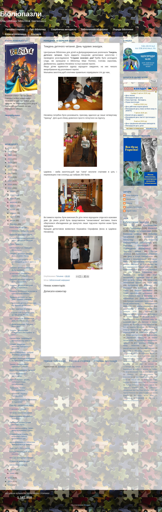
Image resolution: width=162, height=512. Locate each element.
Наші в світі (135, 379)
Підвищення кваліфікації (137, 248)
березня (14, 224)
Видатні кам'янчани (143, 290)
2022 (10, 163)
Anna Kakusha (132, 195)
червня (13, 213)
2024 (10, 155)
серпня (13, 206)
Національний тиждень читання (137, 358)
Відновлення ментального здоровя (135, 369)
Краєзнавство (150, 225)
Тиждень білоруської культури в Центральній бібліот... (23, 292)
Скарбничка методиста (63, 29)
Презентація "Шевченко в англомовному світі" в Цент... (23, 339)
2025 (10, 152)
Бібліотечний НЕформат (94, 29)
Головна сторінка (15, 29)
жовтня (13, 199)
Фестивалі (127, 288)
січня (12, 473)
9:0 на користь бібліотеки (133, 327)
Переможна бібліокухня (136, 338)
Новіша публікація (55, 360)
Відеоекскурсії (149, 366)
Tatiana (129, 203)
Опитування (153, 382)
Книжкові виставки (129, 356)
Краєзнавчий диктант (143, 377)
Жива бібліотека (131, 346)
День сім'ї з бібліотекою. (20, 448)
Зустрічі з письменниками (134, 259)
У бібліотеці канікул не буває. (22, 231)
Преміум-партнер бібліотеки (144, 325)
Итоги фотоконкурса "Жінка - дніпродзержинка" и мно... (22, 429)
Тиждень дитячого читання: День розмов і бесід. (21, 255)
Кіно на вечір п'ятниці (132, 280)
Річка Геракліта (16, 244)
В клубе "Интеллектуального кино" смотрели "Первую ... (22, 239)
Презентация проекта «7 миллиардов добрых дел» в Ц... (23, 262)
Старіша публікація (105, 360)
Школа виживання (145, 306)
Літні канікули (151, 335)
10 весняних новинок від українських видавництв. (21, 275)
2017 (10, 181)
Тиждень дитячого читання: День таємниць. (21, 269)
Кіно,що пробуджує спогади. (22, 458)
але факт (139, 364)
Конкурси (153, 314)
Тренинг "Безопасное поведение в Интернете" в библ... (22, 332)
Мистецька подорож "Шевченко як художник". (23, 401)
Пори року (152, 283)
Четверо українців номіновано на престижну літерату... (23, 359)
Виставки (148, 311)
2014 (10, 478)
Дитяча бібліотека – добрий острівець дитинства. (21, 353)
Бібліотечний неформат (59, 280)
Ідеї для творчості (149, 270)
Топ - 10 (128, 225)
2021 (10, 166)
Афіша (137, 366)
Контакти (36, 34)
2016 (10, 184)
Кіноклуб (152, 228)
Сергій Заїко (131, 211)
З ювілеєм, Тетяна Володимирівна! (17, 389)
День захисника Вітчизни (144, 343)
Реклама (143, 361)
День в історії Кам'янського (140, 256)
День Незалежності (148, 298)
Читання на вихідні (133, 275)
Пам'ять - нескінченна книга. (22, 405)
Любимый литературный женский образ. (20, 423)
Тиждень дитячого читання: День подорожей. (21, 280)
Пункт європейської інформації (137, 293)
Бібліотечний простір (130, 353)
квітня (13, 220)
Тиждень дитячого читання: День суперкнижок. (21, 286)
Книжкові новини (132, 234)
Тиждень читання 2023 (133, 387)
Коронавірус (128, 298)
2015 (10, 188)
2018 (10, 177)
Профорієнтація (128, 361)
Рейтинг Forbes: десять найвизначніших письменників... (20, 382)
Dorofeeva (130, 199)
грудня (13, 191)
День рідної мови (151, 372)
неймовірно (140, 398)
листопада (15, 195)
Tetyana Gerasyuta (134, 207)
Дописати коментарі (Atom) (69, 367)
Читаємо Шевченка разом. (21, 413)
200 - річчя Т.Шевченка (140, 272)
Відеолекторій (128, 314)
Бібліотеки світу (145, 288)
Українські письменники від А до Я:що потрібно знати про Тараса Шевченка (140, 390)
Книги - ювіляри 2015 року (21, 309)
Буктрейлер (133, 285)
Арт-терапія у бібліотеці (134, 309)
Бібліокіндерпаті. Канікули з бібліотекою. (21, 249)
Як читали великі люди (144, 395)
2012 (10, 485)
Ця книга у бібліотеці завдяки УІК (138, 351)
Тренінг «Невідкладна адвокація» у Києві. (19, 365)
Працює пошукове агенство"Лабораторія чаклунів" (20, 346)
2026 (10, 148)
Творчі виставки (148, 330)
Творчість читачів (132, 251)
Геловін (154, 369)
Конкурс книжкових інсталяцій (140, 301)
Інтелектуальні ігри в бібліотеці (137, 296)
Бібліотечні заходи (136, 222)
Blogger (87, 505)
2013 (10, 481)
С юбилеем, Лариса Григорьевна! (18, 395)
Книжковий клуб (130, 270)
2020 (10, 170)
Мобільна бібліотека (147, 356)
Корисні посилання (15, 34)
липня (13, 210)
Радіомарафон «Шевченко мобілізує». (21, 417)
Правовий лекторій (147, 348)
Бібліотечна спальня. (19, 465)
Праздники (135, 228)
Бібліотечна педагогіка (148, 332)
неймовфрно (127, 398)
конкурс (151, 364)
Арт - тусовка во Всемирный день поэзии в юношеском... (23, 319)
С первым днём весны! (19, 461)
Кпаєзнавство (128, 377)
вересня (14, 202)
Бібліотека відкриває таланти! (22, 370)
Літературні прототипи (134, 335)
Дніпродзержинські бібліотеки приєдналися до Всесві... (22, 443)
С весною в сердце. (18, 409)
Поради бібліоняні (123, 29)
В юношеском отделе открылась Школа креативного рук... (19, 436)
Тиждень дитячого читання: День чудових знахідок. (21, 298)
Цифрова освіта (144, 393)
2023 (10, 159)
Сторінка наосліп (148, 385)
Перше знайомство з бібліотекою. (19, 375)
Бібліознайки (142, 314)
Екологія (130, 374)
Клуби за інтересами (140, 231)
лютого (13, 469)
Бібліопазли (21, 14)
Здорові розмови (146, 374)
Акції (137, 319)
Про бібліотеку (38, 29)
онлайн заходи (132, 317)
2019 (10, 173)
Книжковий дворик (148, 353)
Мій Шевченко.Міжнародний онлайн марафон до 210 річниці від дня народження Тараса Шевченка (140, 264)
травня (13, 217)
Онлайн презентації (139, 382)
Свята (125, 290)
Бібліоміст (148, 285)
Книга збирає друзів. (18, 227)
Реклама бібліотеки (135, 245)
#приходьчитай (129, 332)
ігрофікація (127, 366)
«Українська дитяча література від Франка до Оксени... (23, 304)
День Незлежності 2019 (134, 372)
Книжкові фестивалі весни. (21, 235)
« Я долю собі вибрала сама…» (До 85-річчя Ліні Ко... (23, 314)
